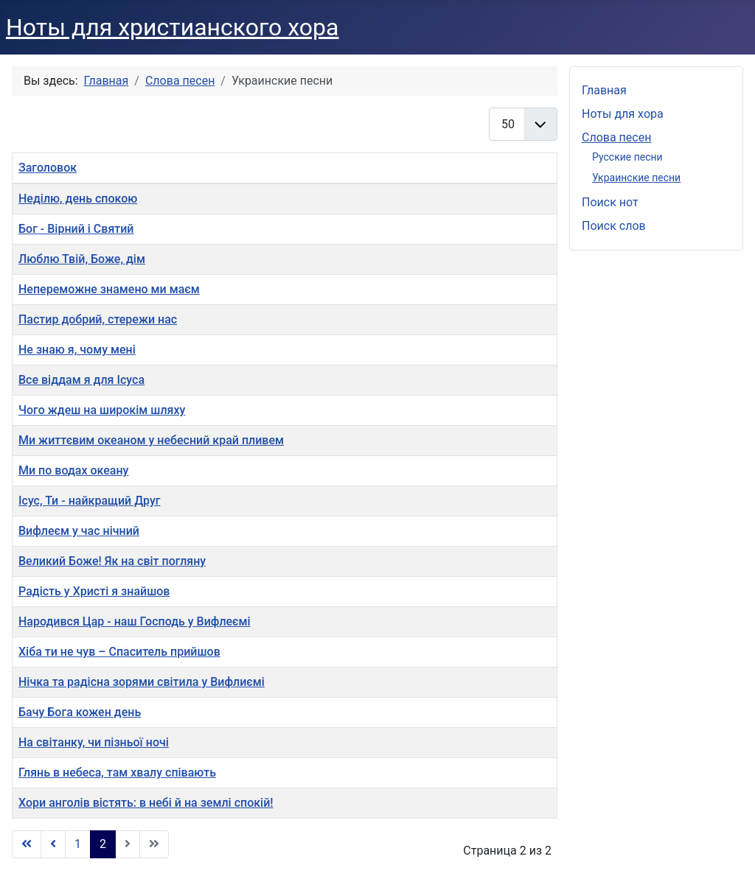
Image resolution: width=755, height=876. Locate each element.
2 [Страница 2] (103, 844)
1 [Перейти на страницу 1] (77, 844)
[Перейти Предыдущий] (53, 844)
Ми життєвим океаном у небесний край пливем (151, 440)
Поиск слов (614, 226)
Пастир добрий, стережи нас (97, 319)
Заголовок (47, 168)
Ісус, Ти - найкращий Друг (89, 501)
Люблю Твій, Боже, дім (81, 259)
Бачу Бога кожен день (79, 712)
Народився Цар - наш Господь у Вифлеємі (134, 621)
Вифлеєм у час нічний (78, 531)
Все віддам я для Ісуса (81, 380)
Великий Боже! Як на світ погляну (112, 561)
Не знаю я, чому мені (77, 350)
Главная (604, 90)
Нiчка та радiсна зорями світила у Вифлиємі (141, 682)
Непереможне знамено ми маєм (109, 289)
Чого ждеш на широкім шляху (101, 410)
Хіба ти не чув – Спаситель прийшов (119, 652)
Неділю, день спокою (77, 199)
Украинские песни (636, 177)
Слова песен (616, 137)
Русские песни (627, 157)
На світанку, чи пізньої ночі (93, 742)
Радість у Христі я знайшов (94, 591)
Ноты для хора (623, 114)
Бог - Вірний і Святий (76, 229)
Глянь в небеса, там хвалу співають (117, 772)
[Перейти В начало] (26, 844)
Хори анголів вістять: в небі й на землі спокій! (146, 803)
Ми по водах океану (73, 470)
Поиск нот (610, 202)
